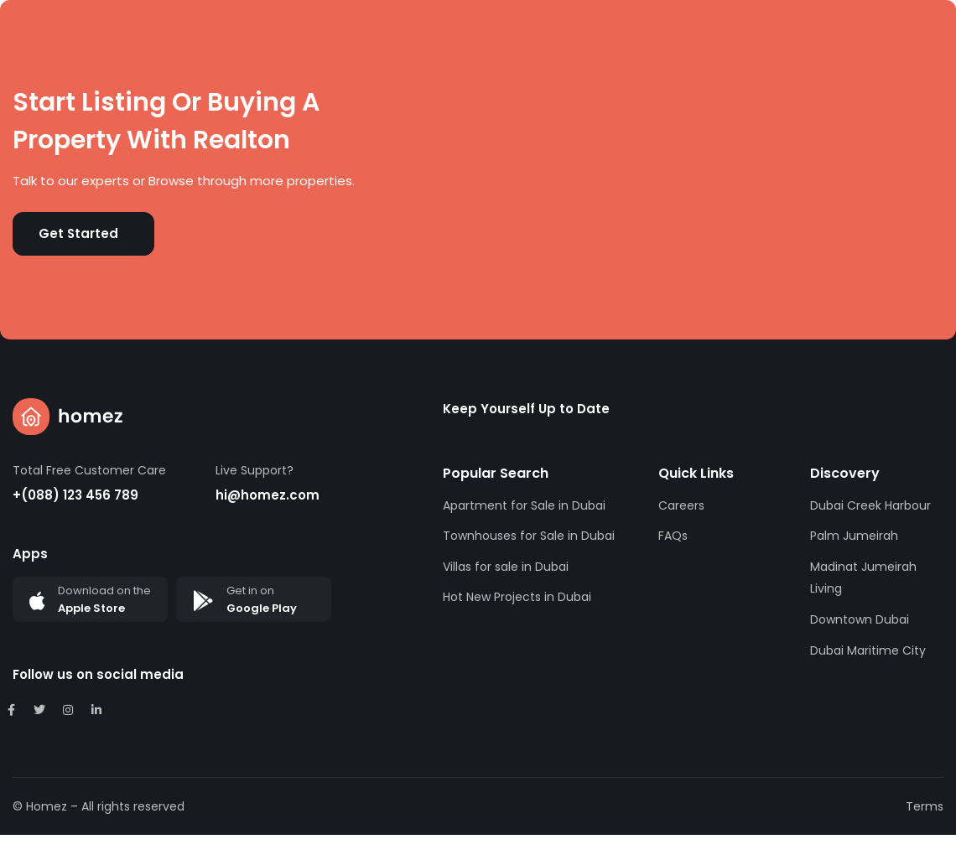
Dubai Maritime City (868, 650)
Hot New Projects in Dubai (517, 596)
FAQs (673, 535)
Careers (681, 505)
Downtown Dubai (859, 619)
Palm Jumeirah (854, 535)
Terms (924, 806)
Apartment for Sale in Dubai (524, 505)
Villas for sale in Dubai (506, 566)
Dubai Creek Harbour (870, 505)
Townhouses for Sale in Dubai (529, 535)
